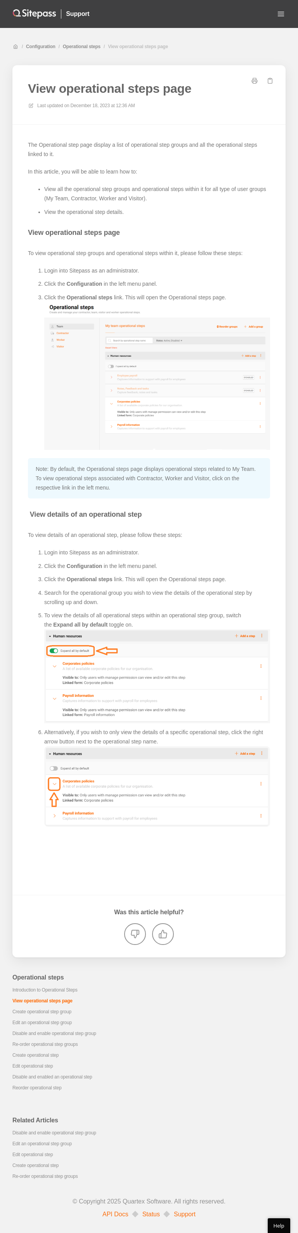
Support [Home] (77, 13)
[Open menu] (281, 14)
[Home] (34, 14)
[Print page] (254, 81)
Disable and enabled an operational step (52, 1077)
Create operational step (35, 1055)
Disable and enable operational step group (54, 1033)
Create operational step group (41, 1011)
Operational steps (81, 46)
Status (151, 1214)
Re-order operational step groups (45, 1044)
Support (185, 1214)
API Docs (115, 1214)
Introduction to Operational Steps (45, 990)
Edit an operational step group (42, 1022)
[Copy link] (270, 81)
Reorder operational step (36, 1088)
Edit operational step (32, 1066)
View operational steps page (138, 46)
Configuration (40, 46)
